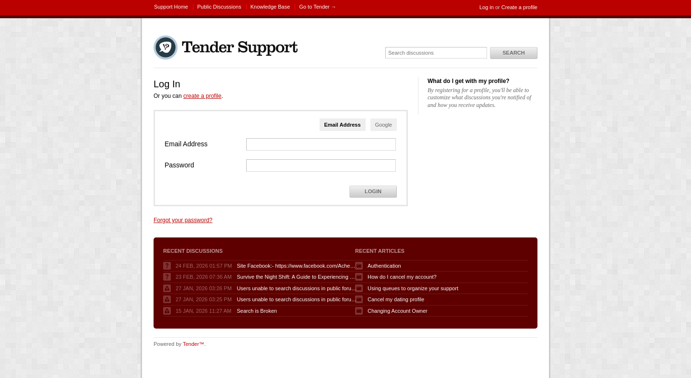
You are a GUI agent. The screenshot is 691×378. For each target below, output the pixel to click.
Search (513, 53)
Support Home (171, 7)
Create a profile (519, 7)
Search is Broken (257, 311)
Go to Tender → (317, 7)
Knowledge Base (270, 7)
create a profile (202, 96)
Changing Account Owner (398, 311)
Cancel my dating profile (396, 299)
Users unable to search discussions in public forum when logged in (297, 288)
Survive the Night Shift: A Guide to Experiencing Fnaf (297, 277)
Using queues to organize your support (413, 288)
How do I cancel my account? (402, 277)
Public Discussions (219, 7)
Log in (486, 7)
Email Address (342, 125)
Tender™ (193, 344)
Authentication (384, 266)
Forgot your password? (183, 220)
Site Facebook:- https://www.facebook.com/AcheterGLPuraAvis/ (297, 266)
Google (383, 125)
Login (373, 191)
